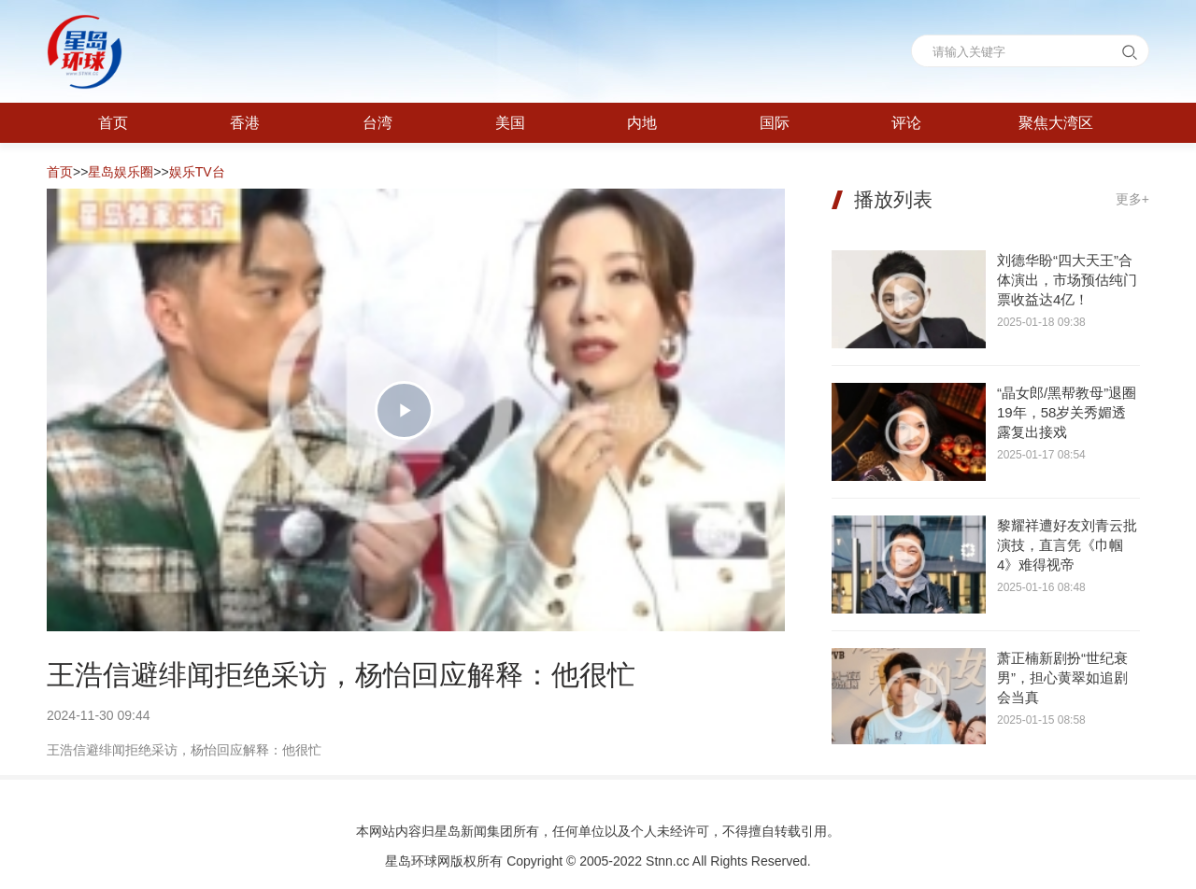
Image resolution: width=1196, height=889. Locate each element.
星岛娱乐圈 (120, 171)
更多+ (1132, 198)
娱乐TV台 (197, 171)
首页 (60, 171)
